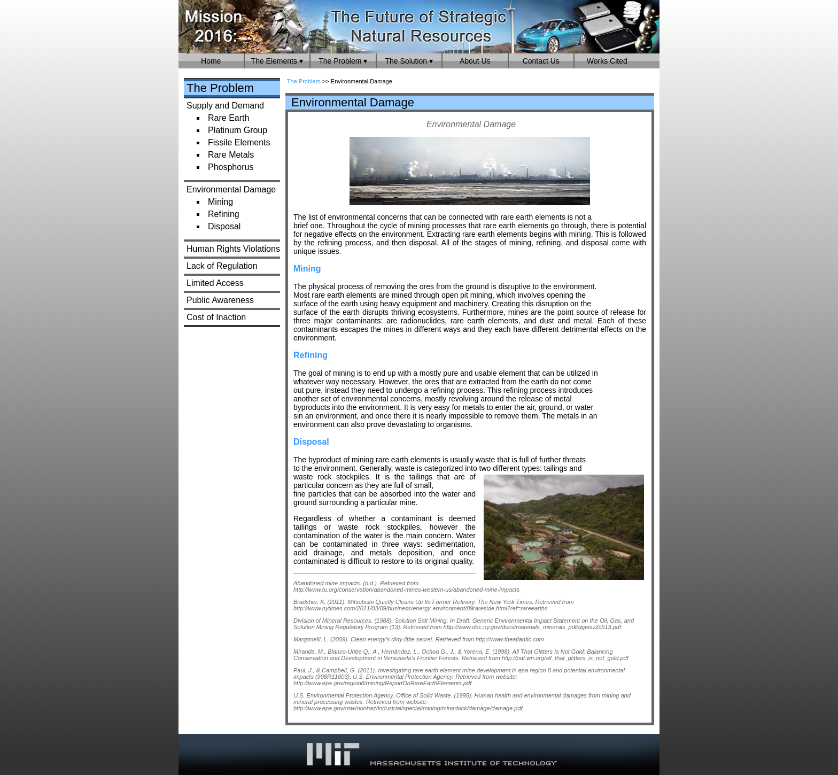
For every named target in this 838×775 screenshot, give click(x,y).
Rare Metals (231, 154)
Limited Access (215, 283)
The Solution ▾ (409, 61)
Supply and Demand (225, 105)
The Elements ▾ (277, 61)
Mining (220, 201)
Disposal (224, 226)
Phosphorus (230, 167)
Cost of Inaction (216, 317)
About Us (475, 61)
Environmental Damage (231, 189)
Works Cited (607, 61)
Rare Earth (228, 117)
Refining (223, 214)
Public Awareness (220, 300)
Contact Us (541, 61)
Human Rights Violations (233, 248)
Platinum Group (237, 130)
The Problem (220, 88)
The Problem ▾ (343, 61)
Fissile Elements (239, 142)
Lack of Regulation (222, 265)
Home (211, 61)
